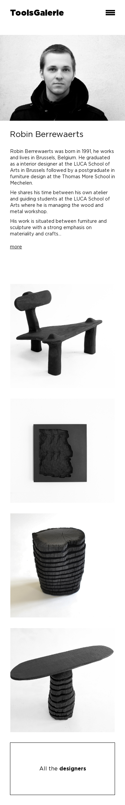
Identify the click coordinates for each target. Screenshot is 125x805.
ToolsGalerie (37, 13)
